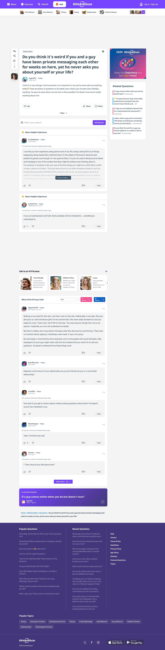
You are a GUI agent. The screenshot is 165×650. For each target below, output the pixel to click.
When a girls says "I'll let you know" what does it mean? (39, 594)
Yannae (31, 453)
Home (23, 513)
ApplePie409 (33, 308)
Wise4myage (33, 424)
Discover (27, 4)
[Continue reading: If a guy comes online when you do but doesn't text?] (63, 497)
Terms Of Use (115, 541)
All (106, 271)
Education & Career (37, 622)
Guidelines (114, 545)
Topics (113, 564)
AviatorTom (32, 204)
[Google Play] (135, 642)
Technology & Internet (44, 627)
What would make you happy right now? (87, 566)
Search (43, 4)
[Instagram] (98, 642)
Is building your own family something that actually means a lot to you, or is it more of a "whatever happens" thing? (86, 581)
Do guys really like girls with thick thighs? (34, 566)
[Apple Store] (116, 642)
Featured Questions (118, 560)
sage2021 (32, 78)
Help (112, 534)
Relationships (89, 12)
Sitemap (113, 556)
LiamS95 (31, 391)
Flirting (61, 12)
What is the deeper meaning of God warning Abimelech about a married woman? (85, 551)
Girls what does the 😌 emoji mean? (32, 549)
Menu (11, 4)
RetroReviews (33, 363)
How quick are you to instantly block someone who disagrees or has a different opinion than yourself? (85, 598)
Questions (43, 513)
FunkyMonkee (33, 140)
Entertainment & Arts (57, 622)
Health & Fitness (133, 622)
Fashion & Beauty (108, 12)
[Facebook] (91, 642)
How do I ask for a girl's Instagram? (32, 554)
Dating (74, 12)
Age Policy (114, 553)
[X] (85, 642)
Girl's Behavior (27, 12)
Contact (113, 538)
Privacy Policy (115, 549)
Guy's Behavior (45, 12)
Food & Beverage (85, 622)
